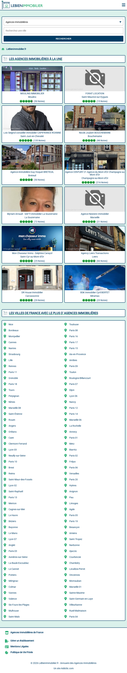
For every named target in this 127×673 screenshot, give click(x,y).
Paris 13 (13, 497)
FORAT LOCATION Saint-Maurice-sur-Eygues (95, 97)
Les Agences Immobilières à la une (35, 59)
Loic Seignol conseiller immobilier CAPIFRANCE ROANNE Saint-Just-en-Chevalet (32, 137)
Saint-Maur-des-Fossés (20, 479)
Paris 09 (73, 366)
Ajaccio (73, 551)
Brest (11, 467)
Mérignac (13, 581)
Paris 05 (73, 515)
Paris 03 (13, 551)
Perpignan (14, 396)
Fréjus (72, 461)
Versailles (74, 473)
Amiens (73, 533)
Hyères (72, 485)
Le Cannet (14, 569)
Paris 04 (73, 616)
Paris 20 (73, 479)
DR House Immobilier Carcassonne (32, 296)
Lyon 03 (13, 449)
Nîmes (12, 402)
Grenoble (13, 378)
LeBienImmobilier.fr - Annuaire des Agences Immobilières (67, 663)
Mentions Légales (19, 646)
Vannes (12, 592)
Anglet (12, 545)
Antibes (73, 360)
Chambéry (74, 563)
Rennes (12, 366)
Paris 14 (73, 414)
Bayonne (13, 527)
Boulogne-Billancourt (80, 378)
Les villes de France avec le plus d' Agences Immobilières (53, 313)
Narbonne (74, 545)
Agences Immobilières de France (26, 632)
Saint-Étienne (15, 414)
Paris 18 (13, 384)
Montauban (75, 581)
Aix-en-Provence (77, 354)
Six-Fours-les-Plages (19, 604)
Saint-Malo (14, 616)
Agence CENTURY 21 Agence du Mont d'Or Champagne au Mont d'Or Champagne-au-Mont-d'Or (95, 178)
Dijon (71, 390)
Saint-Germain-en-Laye (81, 598)
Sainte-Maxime (77, 592)
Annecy (73, 431)
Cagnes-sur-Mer (17, 509)
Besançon (74, 527)
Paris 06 (73, 467)
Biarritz (73, 449)
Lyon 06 (73, 396)
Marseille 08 (15, 408)
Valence (13, 598)
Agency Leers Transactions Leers (95, 257)
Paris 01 (73, 437)
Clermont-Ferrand (18, 443)
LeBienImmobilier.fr (16, 49)
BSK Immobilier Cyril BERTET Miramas (95, 296)
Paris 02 (73, 455)
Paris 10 (13, 461)
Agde (72, 509)
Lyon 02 (13, 485)
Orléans (13, 431)
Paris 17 (73, 342)
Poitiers (12, 575)
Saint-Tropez (75, 539)
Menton (13, 503)
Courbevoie (75, 557)
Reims (12, 473)
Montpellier (14, 336)
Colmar (12, 587)
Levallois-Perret (77, 569)
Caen (11, 437)
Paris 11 (13, 372)
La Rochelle (75, 425)
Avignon (73, 491)
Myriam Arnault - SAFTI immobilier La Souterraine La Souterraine (32, 218)
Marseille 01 (75, 587)
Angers (12, 425)
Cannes (12, 342)
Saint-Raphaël (16, 491)
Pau (71, 497)
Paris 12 (73, 408)
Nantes (12, 348)
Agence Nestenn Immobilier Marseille (95, 218)
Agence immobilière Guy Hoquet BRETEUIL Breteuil (32, 176)
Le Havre (13, 515)
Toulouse (74, 324)
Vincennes (74, 575)
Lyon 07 (13, 539)
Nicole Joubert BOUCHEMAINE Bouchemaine (95, 137)
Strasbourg (14, 354)
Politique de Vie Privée (21, 652)
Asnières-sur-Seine (18, 557)
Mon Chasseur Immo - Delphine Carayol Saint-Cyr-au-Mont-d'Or (32, 257)
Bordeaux (14, 330)
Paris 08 (73, 330)
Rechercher (63, 38)
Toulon (72, 372)
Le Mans (13, 533)
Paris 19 (73, 521)
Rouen (12, 420)
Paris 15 (73, 348)
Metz (71, 443)
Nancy (72, 402)
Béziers (12, 521)
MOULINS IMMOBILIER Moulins (32, 97)
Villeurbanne (75, 604)
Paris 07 (73, 384)
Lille (11, 360)
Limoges (73, 503)
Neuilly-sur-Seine (17, 455)
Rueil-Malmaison (77, 610)
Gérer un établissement (22, 640)
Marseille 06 (75, 420)
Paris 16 (73, 336)
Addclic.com (67, 668)
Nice (11, 324)
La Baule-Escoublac (19, 563)
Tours (11, 390)
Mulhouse (14, 610)
